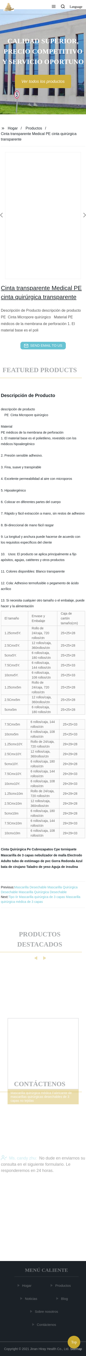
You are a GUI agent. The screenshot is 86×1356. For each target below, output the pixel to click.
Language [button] (76, 7)
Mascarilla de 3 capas (17, 855)
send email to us (43, 345)
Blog (64, 1298)
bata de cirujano (13, 867)
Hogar (13, 128)
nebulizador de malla (50, 855)
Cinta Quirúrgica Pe (16, 849)
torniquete (68, 849)
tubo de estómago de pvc (31, 861)
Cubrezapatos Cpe (46, 849)
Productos (34, 128)
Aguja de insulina (64, 867)
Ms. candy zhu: (19, 1167)
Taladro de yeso (38, 867)
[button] (54, 7)
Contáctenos (46, 1324)
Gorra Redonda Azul (67, 861)
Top (74, 1342)
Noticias (31, 1298)
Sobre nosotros (47, 1311)
